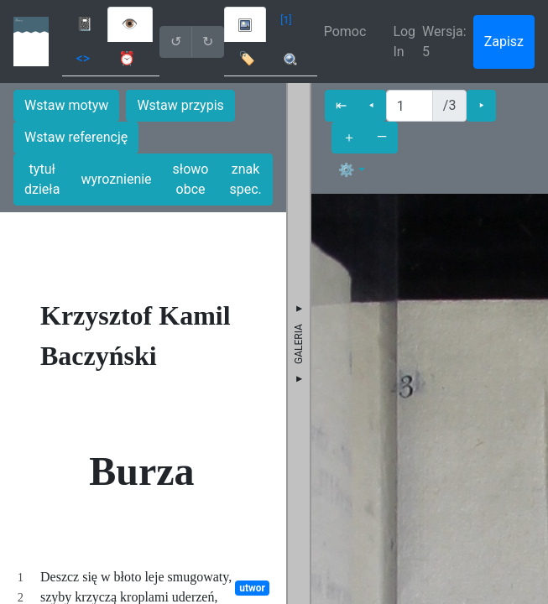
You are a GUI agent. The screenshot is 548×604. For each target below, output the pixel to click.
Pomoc (345, 31)
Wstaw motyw (66, 105)
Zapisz (504, 41)
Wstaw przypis (180, 105)
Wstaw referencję (76, 137)
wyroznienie (116, 179)
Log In (404, 41)
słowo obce (191, 179)
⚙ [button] (346, 170)
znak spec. (245, 179)
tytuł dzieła (42, 179)
